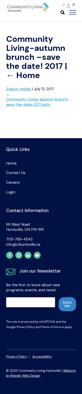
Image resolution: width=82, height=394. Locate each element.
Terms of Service (53, 327)
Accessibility (42, 356)
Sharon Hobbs (18, 88)
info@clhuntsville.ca (23, 244)
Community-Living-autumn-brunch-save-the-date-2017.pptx (37, 102)
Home (23, 75)
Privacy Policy (26, 327)
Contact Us (15, 172)
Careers (13, 182)
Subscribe (67, 304)
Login (10, 192)
